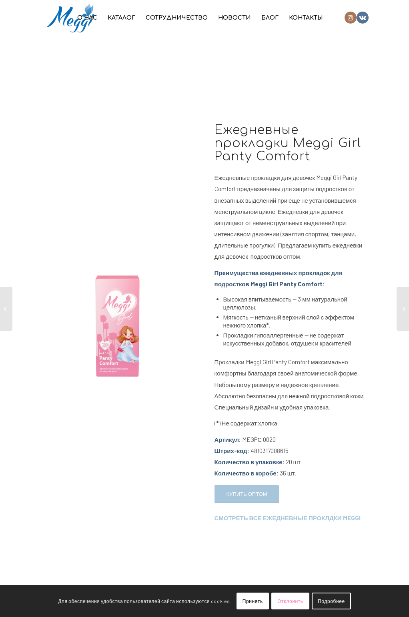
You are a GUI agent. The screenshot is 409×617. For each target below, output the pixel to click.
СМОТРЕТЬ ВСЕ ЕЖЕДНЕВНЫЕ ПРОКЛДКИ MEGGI (288, 517)
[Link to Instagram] (351, 18)
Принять (253, 601)
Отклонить (290, 601)
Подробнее (331, 601)
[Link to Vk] (363, 18)
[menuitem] (87, 18)
